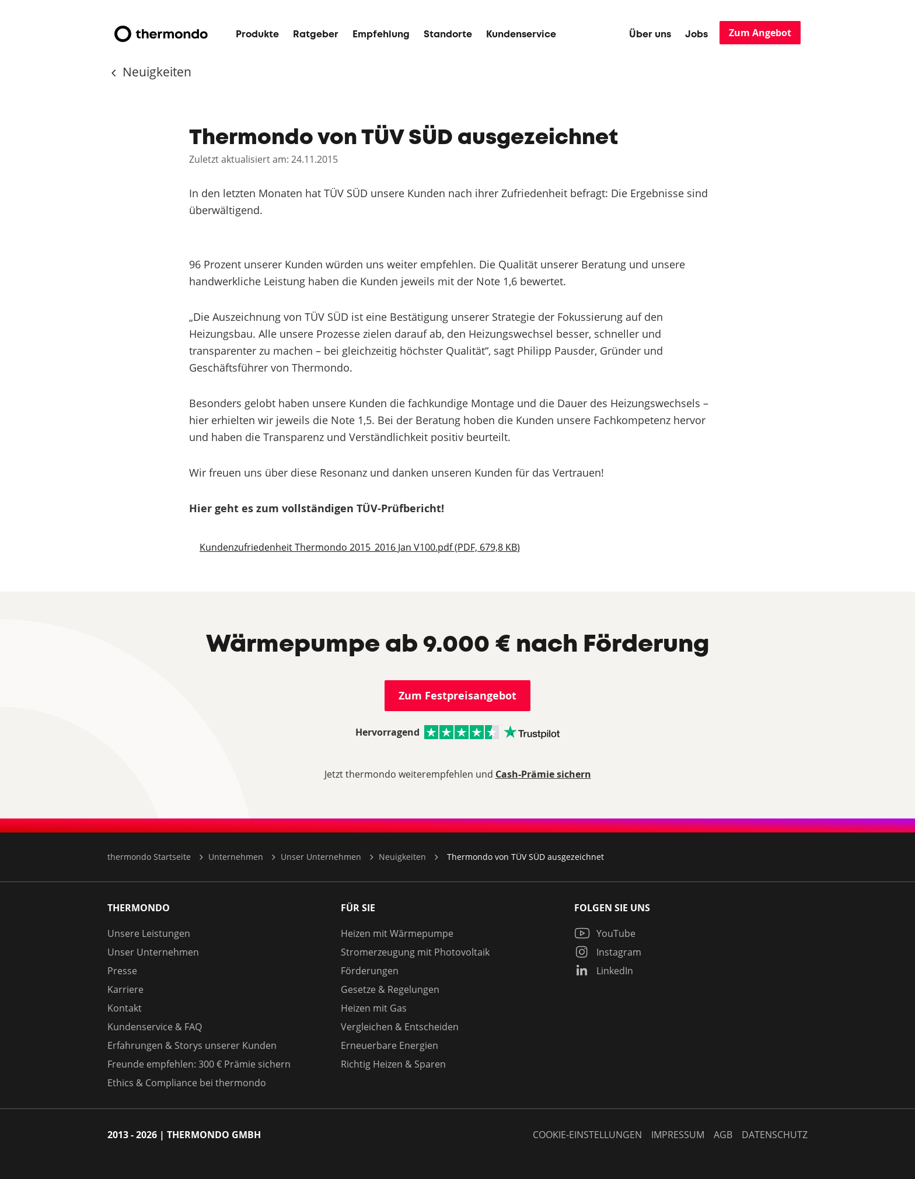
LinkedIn (603, 970)
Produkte (257, 34)
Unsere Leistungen (148, 933)
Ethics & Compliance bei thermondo (186, 1082)
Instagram (607, 952)
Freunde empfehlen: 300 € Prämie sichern (199, 1064)
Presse (122, 970)
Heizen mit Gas (374, 1008)
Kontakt (124, 1008)
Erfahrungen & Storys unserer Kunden (192, 1045)
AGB (723, 1134)
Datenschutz (775, 1134)
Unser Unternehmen (153, 952)
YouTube (604, 933)
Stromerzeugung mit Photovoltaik (415, 952)
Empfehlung (381, 34)
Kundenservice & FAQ (154, 1026)
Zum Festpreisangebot (457, 695)
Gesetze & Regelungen (390, 989)
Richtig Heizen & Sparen (393, 1064)
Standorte (448, 34)
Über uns (650, 34)
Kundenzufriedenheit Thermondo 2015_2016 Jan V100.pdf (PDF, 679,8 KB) (360, 547)
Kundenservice (521, 34)
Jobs (696, 34)
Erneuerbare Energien (389, 1045)
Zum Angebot (760, 32)
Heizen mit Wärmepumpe (397, 933)
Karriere (125, 989)
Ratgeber (315, 34)
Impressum (677, 1134)
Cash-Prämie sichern (543, 774)
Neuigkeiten (155, 72)
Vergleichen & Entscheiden (400, 1026)
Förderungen (370, 970)
